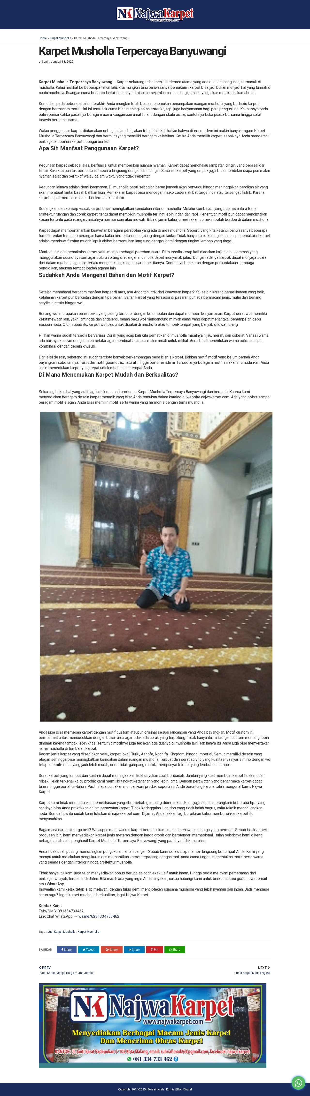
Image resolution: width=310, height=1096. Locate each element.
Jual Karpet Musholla (61, 931)
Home (43, 38)
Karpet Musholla (60, 38)
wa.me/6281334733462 (98, 916)
